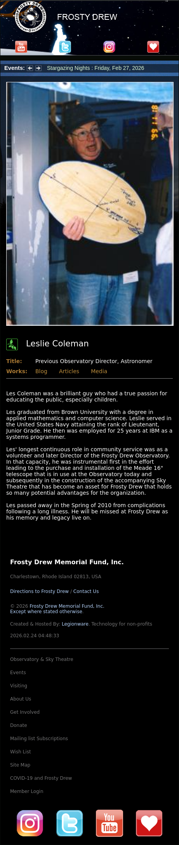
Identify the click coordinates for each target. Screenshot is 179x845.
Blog (41, 371)
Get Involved (25, 712)
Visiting (18, 686)
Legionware (75, 624)
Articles (69, 371)
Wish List (20, 752)
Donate (18, 725)
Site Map (20, 765)
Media (99, 371)
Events (18, 672)
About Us (20, 699)
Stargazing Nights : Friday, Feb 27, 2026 (95, 68)
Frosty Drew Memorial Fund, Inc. (57, 608)
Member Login (26, 791)
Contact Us (86, 591)
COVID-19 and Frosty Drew (41, 778)
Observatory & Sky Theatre (41, 659)
